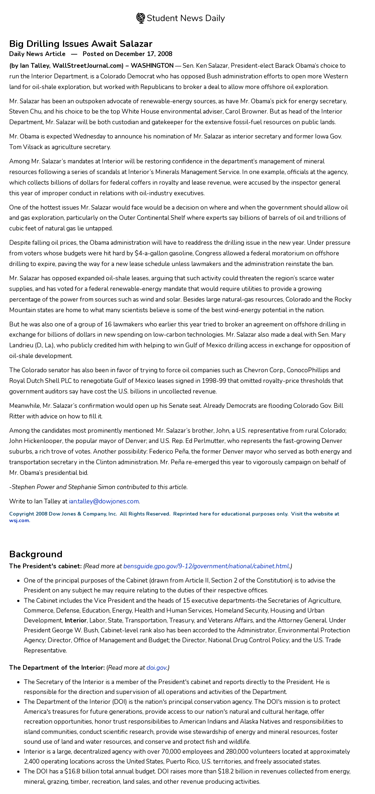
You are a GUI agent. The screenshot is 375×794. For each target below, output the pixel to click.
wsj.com (19, 520)
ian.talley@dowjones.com (104, 501)
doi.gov (156, 668)
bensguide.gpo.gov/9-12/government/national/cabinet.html (206, 566)
